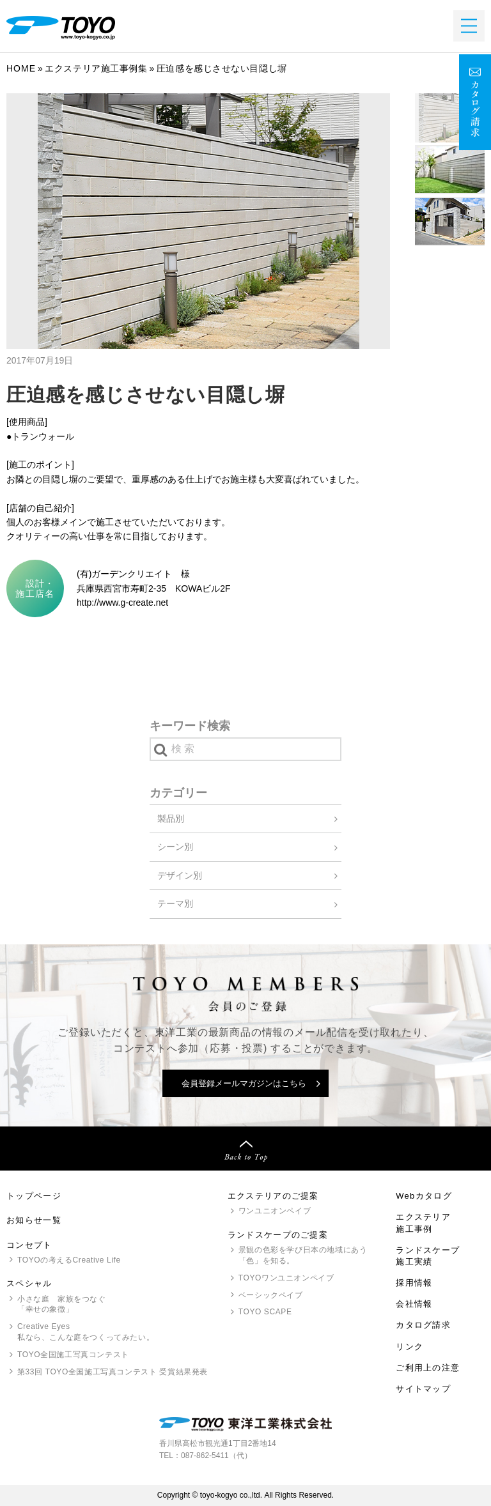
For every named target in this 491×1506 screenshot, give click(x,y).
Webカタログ (424, 1196)
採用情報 (414, 1282)
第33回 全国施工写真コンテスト (112, 1372)
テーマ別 (175, 903)
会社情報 (414, 1304)
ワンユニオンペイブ (274, 1210)
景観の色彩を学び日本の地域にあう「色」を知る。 (303, 1255)
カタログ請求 (423, 1325)
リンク (409, 1346)
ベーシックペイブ (270, 1295)
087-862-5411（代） (216, 1455)
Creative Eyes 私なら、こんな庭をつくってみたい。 (85, 1332)
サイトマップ (423, 1389)
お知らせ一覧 (33, 1220)
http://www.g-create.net (122, 602)
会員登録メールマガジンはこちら (244, 1083)
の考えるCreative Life (69, 1260)
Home (21, 68)
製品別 (170, 818)
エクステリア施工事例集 (96, 68)
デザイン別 (179, 875)
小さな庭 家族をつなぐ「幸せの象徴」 (61, 1304)
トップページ (33, 1196)
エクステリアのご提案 (273, 1196)
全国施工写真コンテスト (73, 1354)
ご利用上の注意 (428, 1367)
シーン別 (175, 846)
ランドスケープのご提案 (278, 1235)
